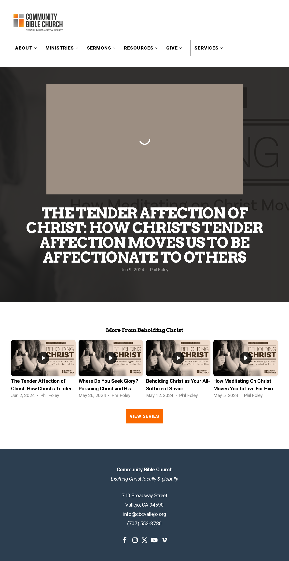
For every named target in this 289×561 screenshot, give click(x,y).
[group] (43, 371)
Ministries (62, 48)
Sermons (101, 48)
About (26, 48)
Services (208, 48)
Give (174, 48)
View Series (144, 416)
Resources (141, 48)
